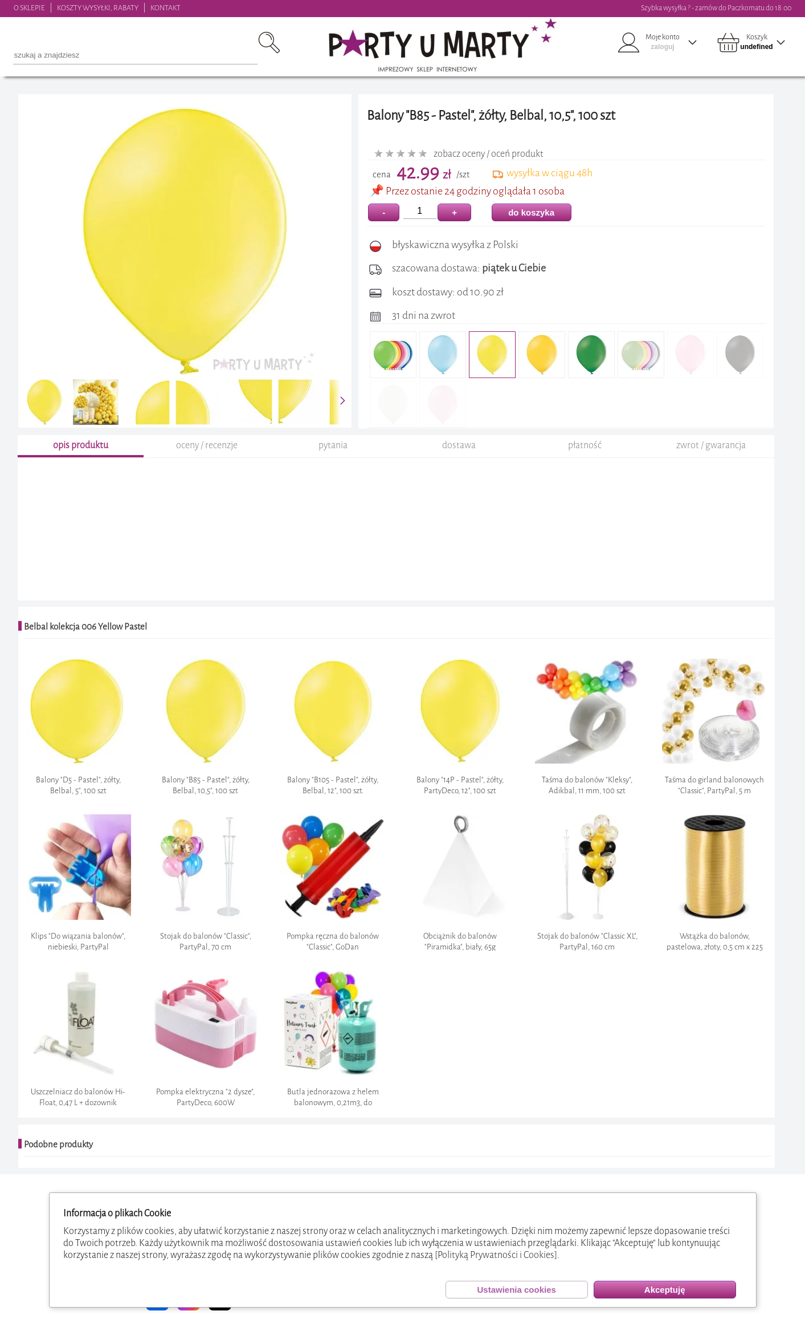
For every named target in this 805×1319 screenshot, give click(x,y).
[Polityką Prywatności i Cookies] (496, 1255)
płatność (585, 445)
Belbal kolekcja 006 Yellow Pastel (85, 626)
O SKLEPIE (29, 8)
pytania (333, 445)
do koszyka (531, 212)
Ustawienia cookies (516, 1289)
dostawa (459, 445)
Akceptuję (664, 1289)
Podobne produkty (58, 1144)
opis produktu (80, 445)
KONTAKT (165, 8)
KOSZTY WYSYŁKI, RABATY (97, 8)
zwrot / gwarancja (711, 445)
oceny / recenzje (207, 445)
